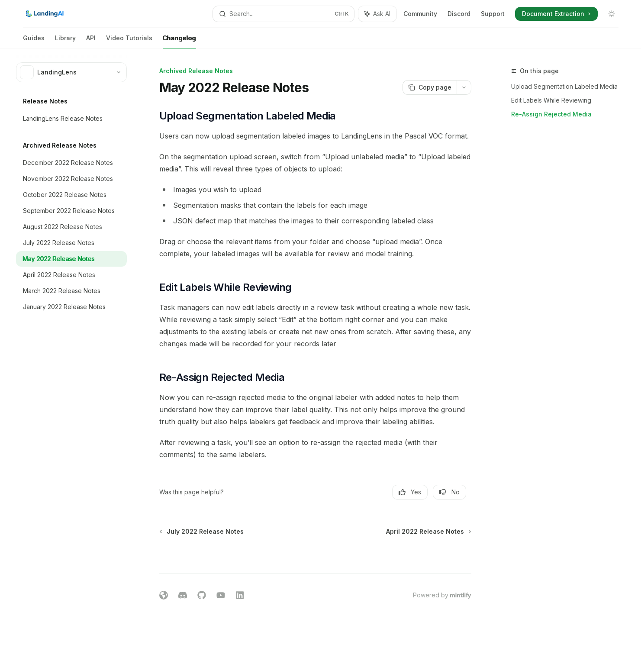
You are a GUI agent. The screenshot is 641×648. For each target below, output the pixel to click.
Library (65, 41)
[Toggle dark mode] (611, 14)
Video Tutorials (129, 41)
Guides (34, 41)
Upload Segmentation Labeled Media (564, 86)
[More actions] (464, 87)
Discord (459, 13)
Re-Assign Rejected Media (551, 114)
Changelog (179, 41)
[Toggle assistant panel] (377, 14)
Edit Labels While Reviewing (551, 100)
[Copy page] (430, 87)
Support (493, 13)
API (91, 41)
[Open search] (283, 14)
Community (420, 13)
